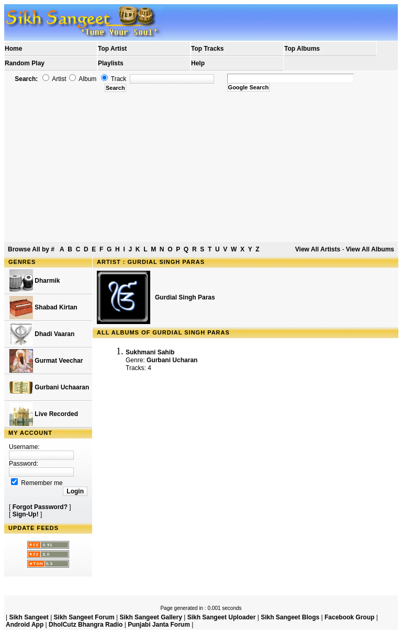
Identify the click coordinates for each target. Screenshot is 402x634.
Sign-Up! (26, 514)
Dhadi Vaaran (41, 334)
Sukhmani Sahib (150, 352)
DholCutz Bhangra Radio (85, 624)
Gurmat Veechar (46, 361)
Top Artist (112, 48)
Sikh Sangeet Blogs (290, 617)
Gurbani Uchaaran (49, 387)
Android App (24, 624)
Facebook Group (349, 617)
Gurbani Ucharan (172, 360)
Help (198, 63)
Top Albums (302, 48)
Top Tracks (207, 48)
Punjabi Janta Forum (159, 624)
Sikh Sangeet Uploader (221, 617)
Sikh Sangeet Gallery (150, 617)
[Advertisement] (201, 167)
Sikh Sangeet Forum (84, 617)
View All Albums (370, 249)
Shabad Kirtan (43, 307)
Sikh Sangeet (28, 617)
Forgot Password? (40, 507)
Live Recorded (43, 414)
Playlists (111, 63)
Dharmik (34, 281)
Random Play (24, 63)
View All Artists (317, 249)
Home (13, 48)
